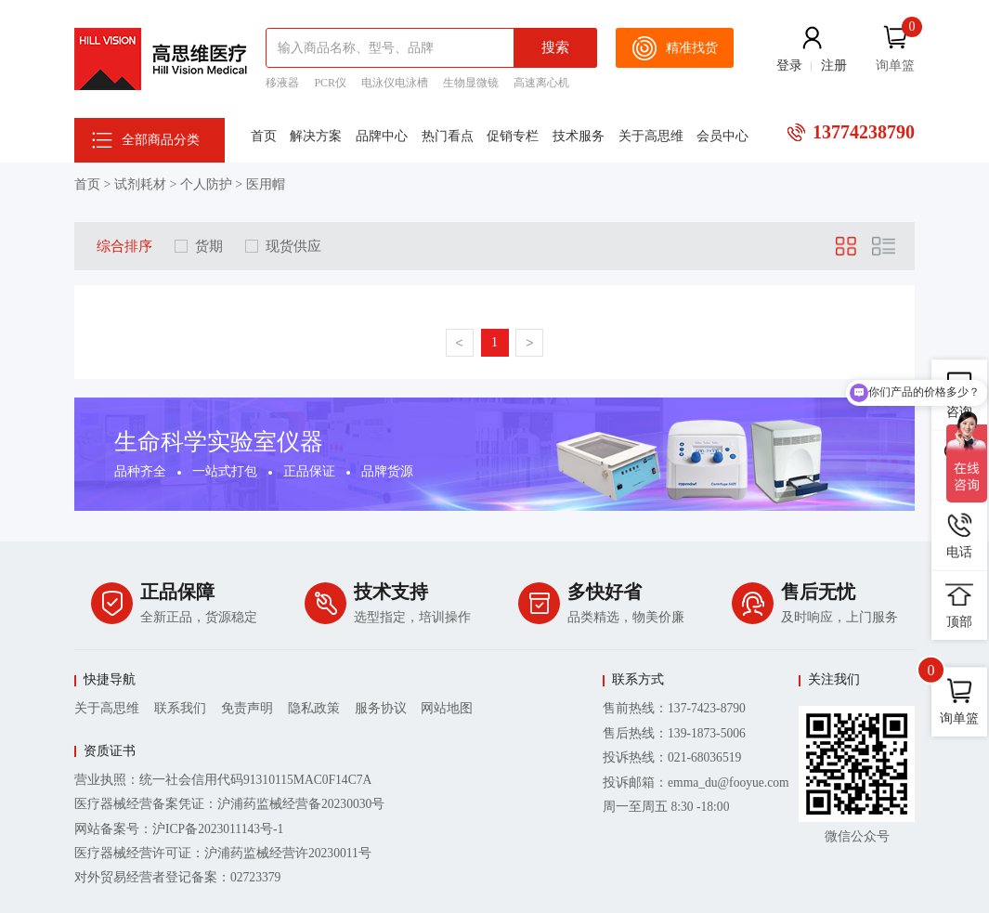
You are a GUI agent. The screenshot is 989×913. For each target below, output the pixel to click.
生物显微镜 (471, 82)
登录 (789, 65)
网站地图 (447, 708)
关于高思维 (650, 136)
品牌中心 (382, 136)
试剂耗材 (140, 184)
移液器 (282, 82)
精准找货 (674, 48)
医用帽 (265, 184)
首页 (264, 136)
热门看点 (448, 136)
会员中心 (722, 136)
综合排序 (124, 246)
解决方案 (316, 136)
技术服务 (579, 136)
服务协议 (381, 708)
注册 (834, 65)
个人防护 (206, 184)
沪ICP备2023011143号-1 (217, 829)
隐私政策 (314, 708)
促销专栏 (513, 136)
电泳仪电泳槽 (394, 82)
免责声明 (247, 708)
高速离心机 (541, 82)
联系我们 (180, 708)
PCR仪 (330, 82)
